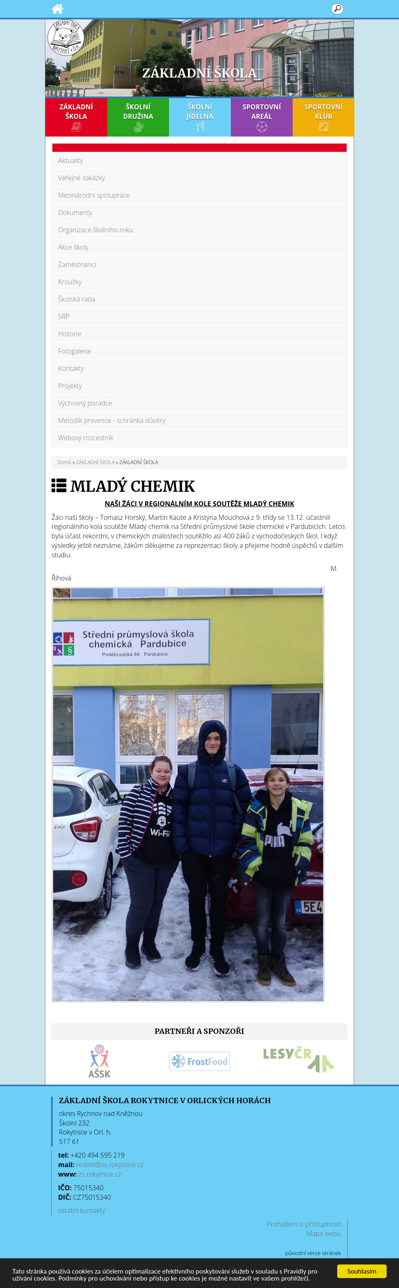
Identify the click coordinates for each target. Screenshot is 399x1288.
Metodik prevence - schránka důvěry (111, 420)
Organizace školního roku (95, 229)
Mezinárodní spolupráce (94, 195)
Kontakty (71, 368)
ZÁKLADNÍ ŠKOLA (76, 117)
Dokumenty (75, 212)
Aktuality (70, 160)
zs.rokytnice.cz (100, 1174)
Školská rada (76, 299)
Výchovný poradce (85, 403)
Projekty (70, 385)
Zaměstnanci (77, 264)
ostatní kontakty (81, 1210)
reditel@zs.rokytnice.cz (109, 1164)
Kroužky (70, 281)
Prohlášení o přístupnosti (304, 1224)
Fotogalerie (74, 351)
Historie (69, 333)
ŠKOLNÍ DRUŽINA (138, 117)
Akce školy (73, 247)
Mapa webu (323, 1233)
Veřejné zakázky (81, 177)
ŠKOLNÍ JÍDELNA (200, 117)
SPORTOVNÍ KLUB (323, 117)
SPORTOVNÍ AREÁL (261, 117)
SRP (64, 316)
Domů (64, 462)
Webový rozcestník (85, 437)
